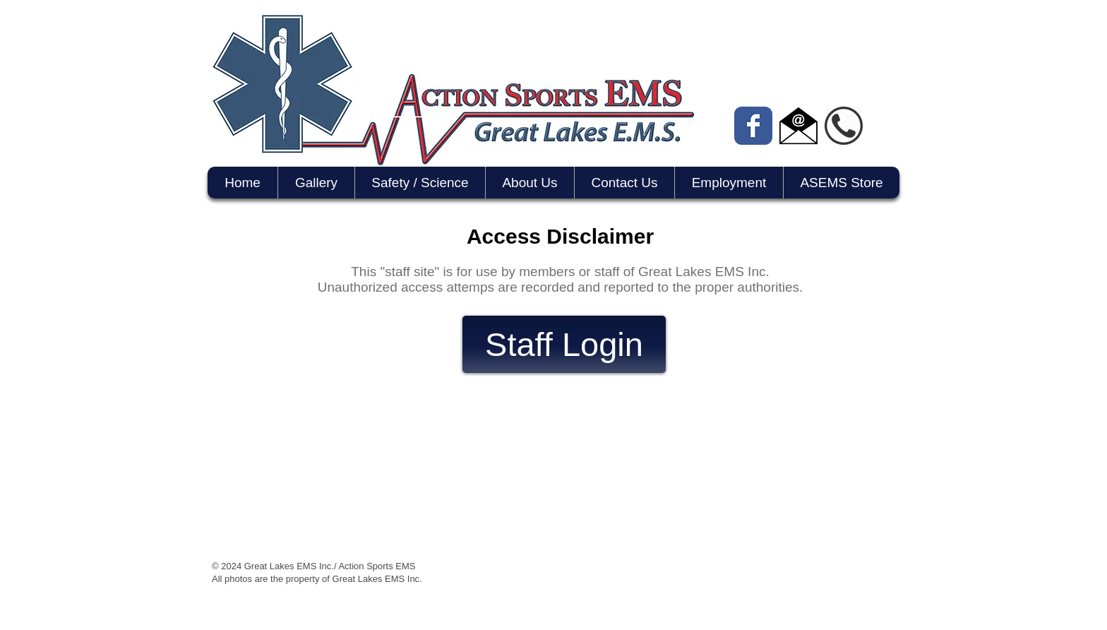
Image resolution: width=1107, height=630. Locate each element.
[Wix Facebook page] (753, 126)
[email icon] (798, 126)
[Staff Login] (564, 344)
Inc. (414, 578)
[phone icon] (844, 126)
